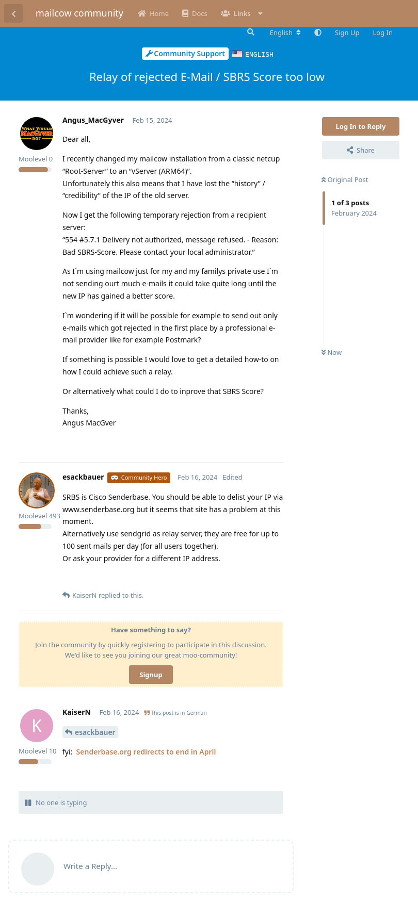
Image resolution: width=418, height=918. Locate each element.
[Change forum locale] (285, 32)
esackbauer (95, 731)
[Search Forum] (250, 32)
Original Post (344, 179)
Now (331, 351)
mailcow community (79, 13)
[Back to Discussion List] (13, 13)
